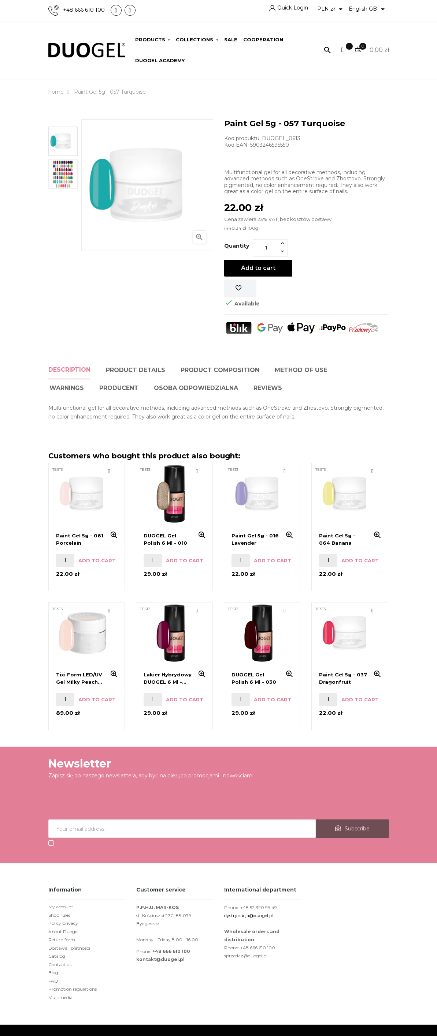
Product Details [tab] (135, 370)
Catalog (56, 956)
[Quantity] (266, 248)
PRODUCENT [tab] (118, 387)
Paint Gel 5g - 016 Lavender (255, 539)
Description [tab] (69, 369)
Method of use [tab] (301, 370)
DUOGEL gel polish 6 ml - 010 (165, 539)
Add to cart (258, 267)
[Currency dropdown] (331, 9)
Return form (61, 939)
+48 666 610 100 (84, 10)
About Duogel (63, 931)
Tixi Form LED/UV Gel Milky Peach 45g (79, 679)
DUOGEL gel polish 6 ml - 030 (254, 678)
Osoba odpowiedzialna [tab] (196, 387)
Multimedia (60, 997)
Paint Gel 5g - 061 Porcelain (79, 539)
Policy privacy (63, 923)
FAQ (53, 981)
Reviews (267, 387)
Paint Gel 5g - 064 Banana (337, 539)
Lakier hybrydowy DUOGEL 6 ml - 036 (168, 679)
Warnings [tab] (66, 387)
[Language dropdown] (368, 9)
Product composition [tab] (220, 370)
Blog (53, 972)
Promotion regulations (72, 989)
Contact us (59, 964)
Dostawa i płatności (69, 948)
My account (60, 906)
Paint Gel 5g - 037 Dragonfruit (343, 678)
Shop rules (59, 915)
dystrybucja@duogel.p (248, 915)
